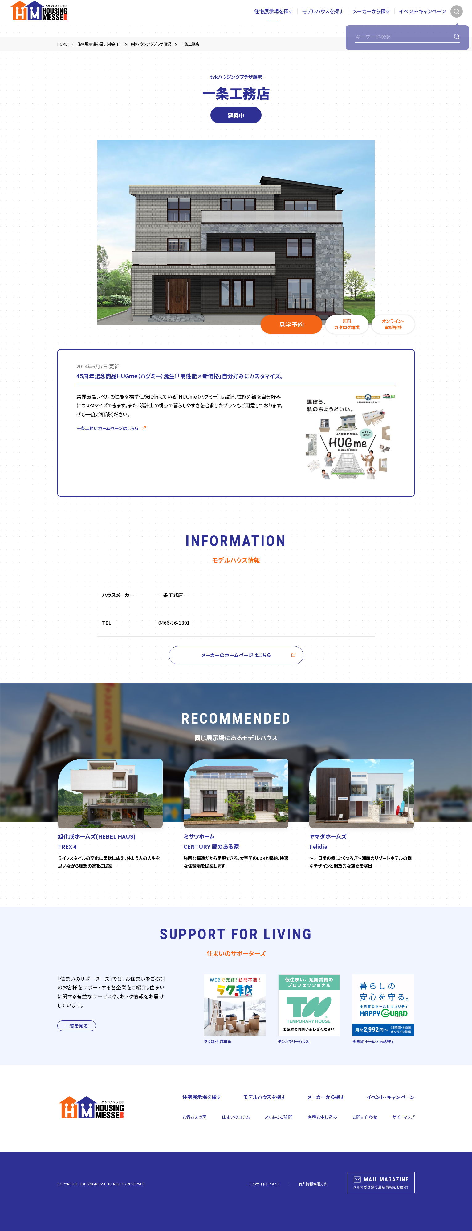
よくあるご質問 (278, 1117)
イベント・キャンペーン (422, 18)
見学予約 (291, 324)
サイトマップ (403, 1117)
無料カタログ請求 (347, 324)
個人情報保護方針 (313, 1183)
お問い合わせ (364, 1117)
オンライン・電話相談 (393, 324)
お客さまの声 (194, 1117)
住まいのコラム (236, 1117)
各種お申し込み (322, 1117)
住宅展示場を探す (273, 18)
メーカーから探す (371, 18)
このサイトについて (264, 1183)
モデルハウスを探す (322, 18)
